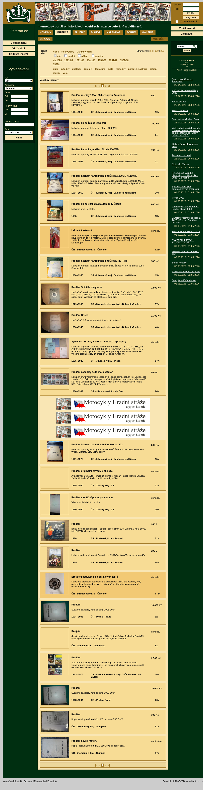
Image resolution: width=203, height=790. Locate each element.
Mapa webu (40, 781)
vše (59, 56)
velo (65, 73)
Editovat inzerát (18, 53)
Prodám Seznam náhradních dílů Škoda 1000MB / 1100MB (104, 176)
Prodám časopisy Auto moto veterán (92, 372)
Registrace (191, 17)
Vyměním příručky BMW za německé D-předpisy (98, 341)
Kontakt (18, 781)
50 (151, 51)
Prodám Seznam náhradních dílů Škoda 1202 (96, 444)
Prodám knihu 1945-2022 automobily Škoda (96, 204)
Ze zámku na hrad (181, 155)
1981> (56, 64)
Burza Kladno (179, 101)
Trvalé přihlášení (189, 21)
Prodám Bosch (79, 315)
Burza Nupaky (179, 262)
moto (110, 69)
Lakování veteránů (81, 230)
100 (157, 51)
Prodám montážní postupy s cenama (92, 497)
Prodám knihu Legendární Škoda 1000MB (95, 149)
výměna (99, 56)
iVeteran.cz (18, 31)
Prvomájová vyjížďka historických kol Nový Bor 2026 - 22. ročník (185, 175)
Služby (80, 32)
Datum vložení (84, 51)
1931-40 (80, 60)
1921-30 (68, 60)
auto (55, 69)
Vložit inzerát (187, 28)
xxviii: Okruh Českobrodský (186, 231)
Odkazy (45, 38)
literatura (100, 69)
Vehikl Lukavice (180, 110)
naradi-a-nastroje (137, 69)
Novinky (45, 32)
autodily (65, 69)
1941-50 (91, 60)
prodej (71, 56)
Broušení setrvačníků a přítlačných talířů (94, 576)
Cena (56, 51)
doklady (76, 69)
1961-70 (113, 60)
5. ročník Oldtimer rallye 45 (186, 271)
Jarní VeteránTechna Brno (185, 119)
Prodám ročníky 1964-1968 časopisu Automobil (98, 95)
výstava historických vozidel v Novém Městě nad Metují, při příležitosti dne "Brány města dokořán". (186, 131)
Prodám (75, 524)
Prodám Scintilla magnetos (86, 287)
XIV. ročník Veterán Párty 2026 (185, 91)
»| (109, 85)
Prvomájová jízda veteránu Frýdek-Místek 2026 (185, 207)
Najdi (18, 137)
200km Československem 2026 (185, 145)
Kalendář (113, 32)
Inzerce (63, 32)
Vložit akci (187, 33)
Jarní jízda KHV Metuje (184, 280)
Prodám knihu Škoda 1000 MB (88, 123)
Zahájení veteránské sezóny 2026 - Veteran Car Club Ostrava (186, 220)
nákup (84, 56)
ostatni (153, 69)
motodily (121, 69)
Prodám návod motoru (84, 741)
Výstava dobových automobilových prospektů (185, 187)
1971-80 (124, 60)
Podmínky (52, 781)
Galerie (147, 32)
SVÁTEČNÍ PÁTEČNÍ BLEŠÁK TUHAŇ (183, 241)
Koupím (75, 631)
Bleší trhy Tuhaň (180, 164)
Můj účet (159, 38)
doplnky (88, 69)
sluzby (56, 73)
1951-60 (102, 60)
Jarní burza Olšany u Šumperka (182, 80)
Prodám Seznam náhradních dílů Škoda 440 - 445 (99, 260)
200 (162, 51)
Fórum (131, 32)
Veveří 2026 (178, 198)
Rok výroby (67, 51)
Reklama (28, 781)
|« (96, 85)
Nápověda (8, 781)
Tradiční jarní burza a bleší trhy (185, 252)
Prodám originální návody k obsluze (91, 471)
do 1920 (57, 60)
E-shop (95, 32)
